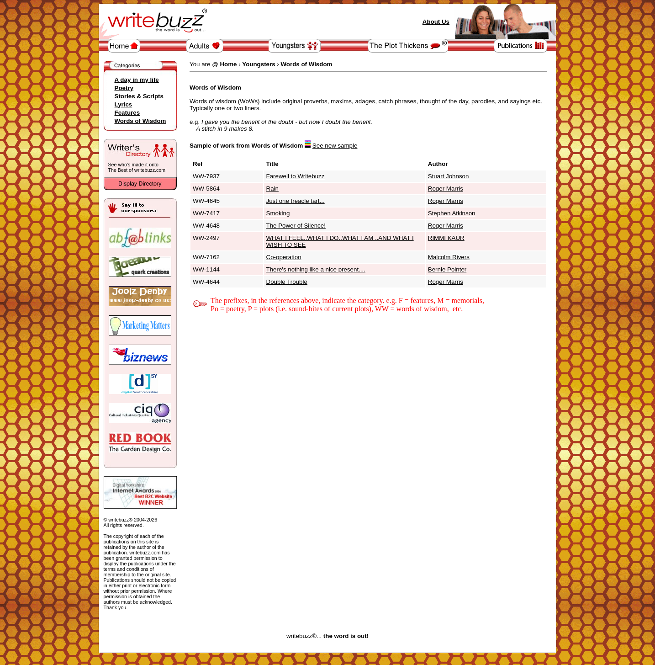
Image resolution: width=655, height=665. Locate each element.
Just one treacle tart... (295, 200)
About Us (436, 21)
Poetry (124, 88)
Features (127, 112)
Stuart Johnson (448, 176)
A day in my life (137, 79)
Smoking (278, 213)
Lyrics (123, 104)
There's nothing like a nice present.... (315, 269)
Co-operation (283, 257)
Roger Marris (445, 188)
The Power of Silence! (296, 225)
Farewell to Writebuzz (295, 176)
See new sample (335, 145)
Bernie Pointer (447, 269)
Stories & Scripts (139, 96)
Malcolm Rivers (449, 257)
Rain (272, 188)
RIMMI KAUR (446, 237)
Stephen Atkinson (451, 213)
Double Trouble (286, 281)
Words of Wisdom (140, 120)
